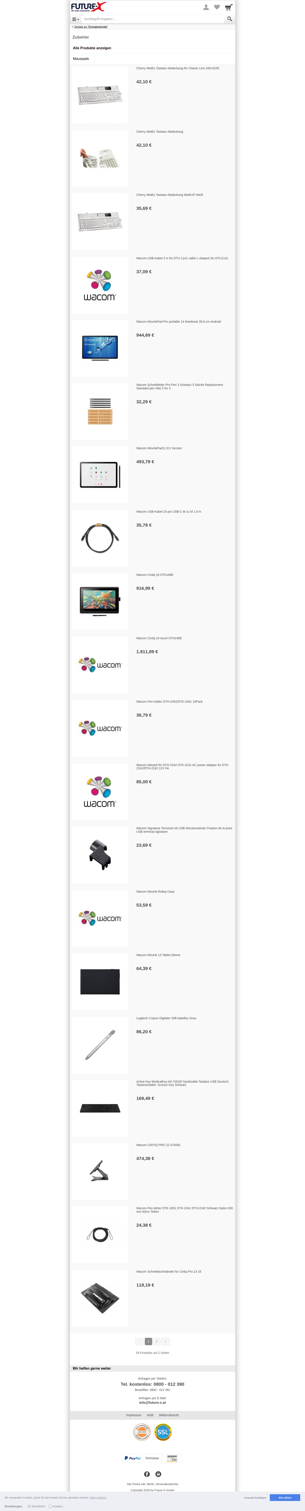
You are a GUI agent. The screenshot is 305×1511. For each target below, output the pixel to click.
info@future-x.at (152, 1402)
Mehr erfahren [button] (98, 1497)
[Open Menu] (75, 19)
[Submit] (229, 19)
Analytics (58, 1506)
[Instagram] (158, 1474)
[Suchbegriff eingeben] (153, 19)
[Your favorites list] (217, 7)
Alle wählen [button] (285, 1497)
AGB (150, 1415)
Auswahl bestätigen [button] (255, 1497)
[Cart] (229, 7)
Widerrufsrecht (169, 1415)
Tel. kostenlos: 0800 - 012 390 (152, 1384)
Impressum (133, 1415)
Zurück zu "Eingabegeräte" (91, 26)
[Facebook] (147, 1474)
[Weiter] (165, 1341)
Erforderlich (38, 1506)
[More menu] (206, 7)
